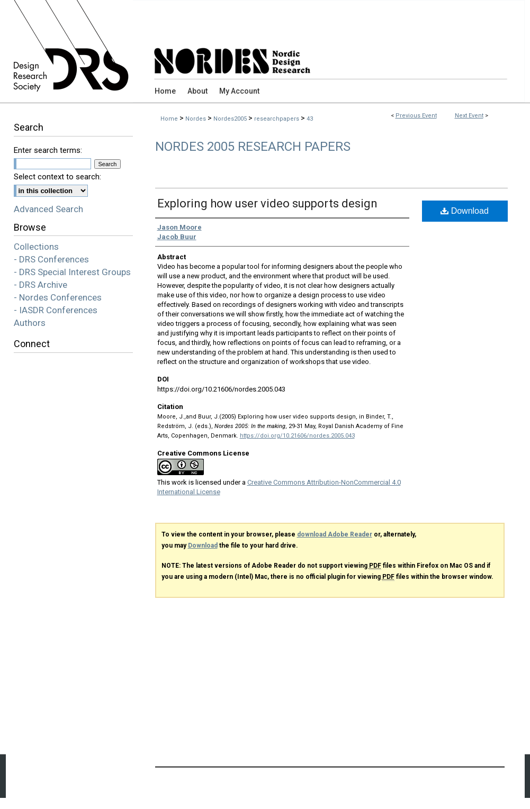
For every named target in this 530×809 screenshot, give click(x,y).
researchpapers (277, 118)
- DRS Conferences (51, 259)
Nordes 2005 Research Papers (253, 146)
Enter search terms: (48, 150)
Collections (36, 246)
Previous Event (416, 115)
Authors (30, 322)
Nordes (196, 118)
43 (310, 118)
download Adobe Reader (334, 534)
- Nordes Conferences (58, 297)
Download (465, 210)
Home (169, 118)
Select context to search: (57, 176)
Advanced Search (48, 209)
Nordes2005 (230, 118)
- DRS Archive (40, 284)
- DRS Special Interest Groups (72, 272)
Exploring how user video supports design (267, 203)
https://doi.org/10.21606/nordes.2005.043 (297, 435)
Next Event (469, 115)
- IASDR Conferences (55, 310)
